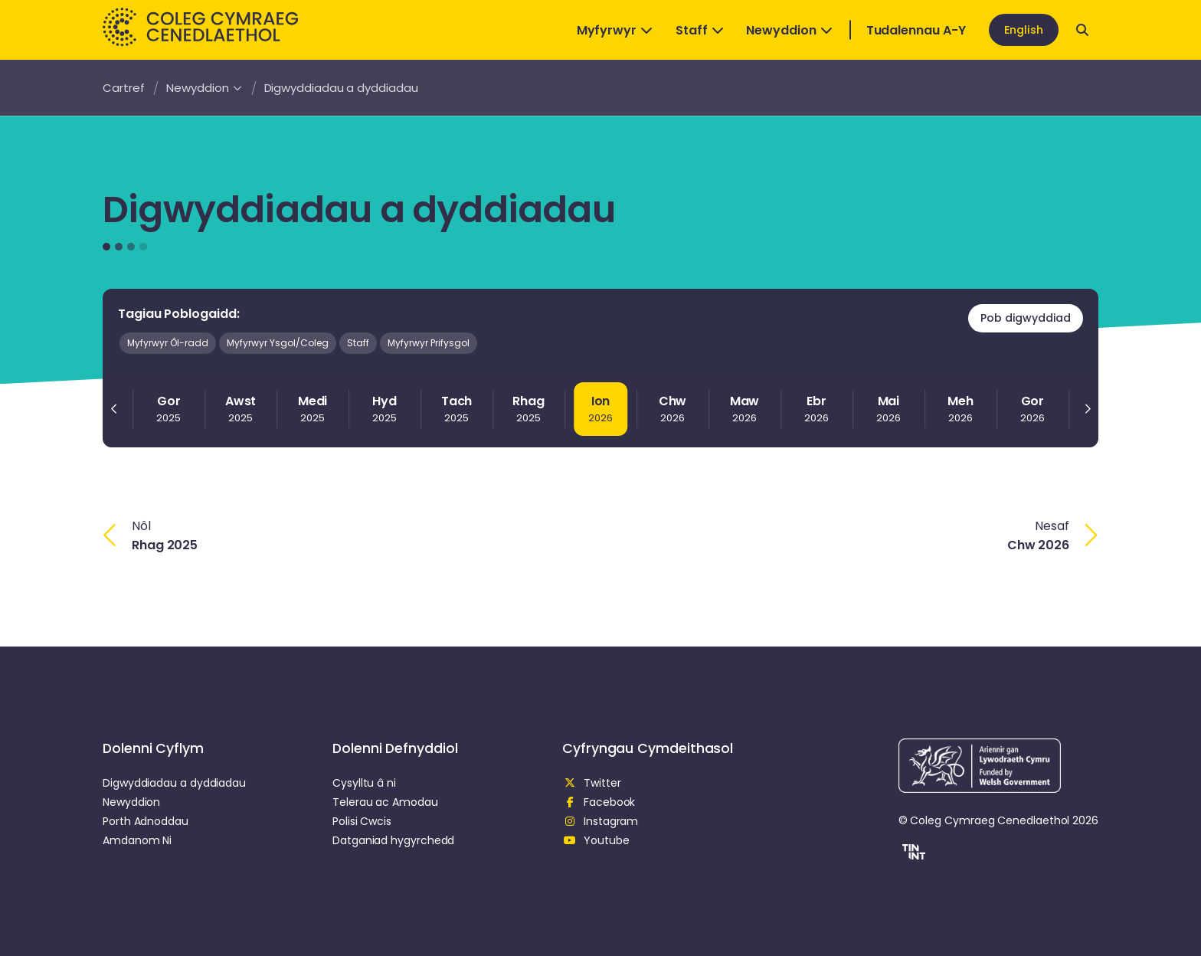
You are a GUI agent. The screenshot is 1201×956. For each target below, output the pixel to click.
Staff (358, 342)
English (1023, 30)
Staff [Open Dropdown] (700, 30)
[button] (911, 854)
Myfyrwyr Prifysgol (429, 342)
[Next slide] (1086, 409)
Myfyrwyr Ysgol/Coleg (278, 342)
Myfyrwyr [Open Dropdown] (615, 30)
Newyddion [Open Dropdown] (789, 30)
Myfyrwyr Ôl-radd (167, 342)
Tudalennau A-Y (916, 30)
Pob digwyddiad (1025, 318)
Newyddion (203, 88)
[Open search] (1082, 30)
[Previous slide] (114, 409)
